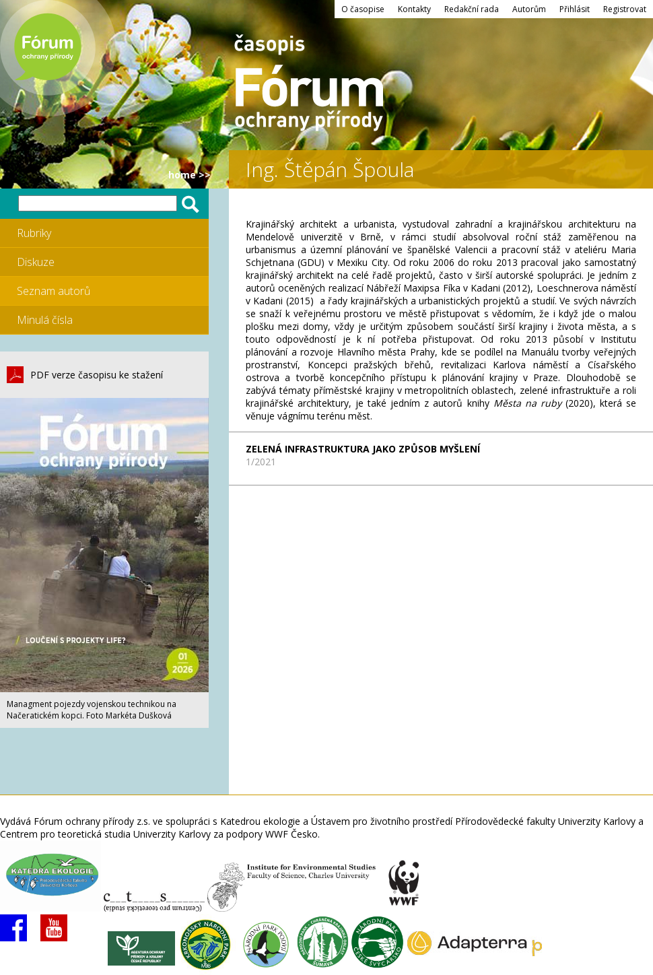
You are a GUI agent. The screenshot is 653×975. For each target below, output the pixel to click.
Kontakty (414, 9)
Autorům (529, 9)
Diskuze (36, 262)
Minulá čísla (45, 319)
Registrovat (624, 9)
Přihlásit (574, 9)
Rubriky (34, 233)
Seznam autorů (53, 290)
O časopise (362, 9)
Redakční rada (471, 9)
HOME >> (189, 174)
